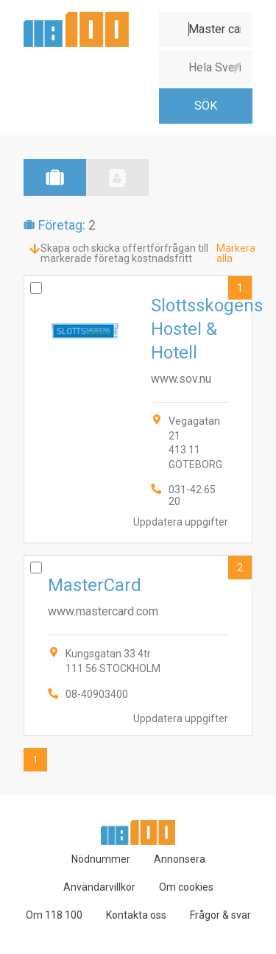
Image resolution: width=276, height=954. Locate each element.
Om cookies (186, 887)
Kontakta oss (136, 915)
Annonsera (179, 859)
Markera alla (235, 253)
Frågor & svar (220, 915)
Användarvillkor (99, 887)
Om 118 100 (54, 915)
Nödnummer (100, 859)
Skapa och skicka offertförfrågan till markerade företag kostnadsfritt (124, 253)
